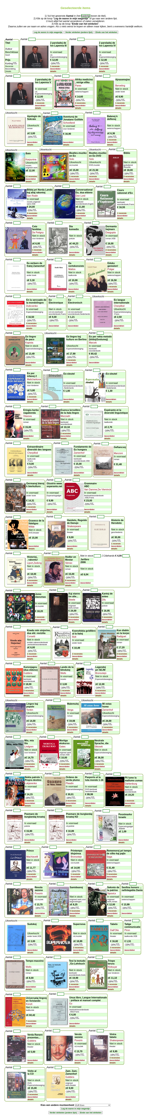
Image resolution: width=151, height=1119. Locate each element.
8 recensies (70, 580)
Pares (78, 85)
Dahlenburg (131, 783)
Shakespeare (74, 526)
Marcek (93, 342)
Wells (63, 673)
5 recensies (74, 617)
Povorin (39, 893)
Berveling (120, 85)
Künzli (29, 1004)
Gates (62, 746)
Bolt (74, 637)
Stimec (68, 563)
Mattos (72, 269)
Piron (127, 930)
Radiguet (121, 636)
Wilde (32, 526)
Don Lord (80, 196)
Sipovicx (111, 893)
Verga (70, 710)
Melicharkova (34, 379)
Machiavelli (32, 856)
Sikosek (99, 746)
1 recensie (55, 66)
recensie (93, 176)
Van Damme (90, 489)
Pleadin (70, 783)
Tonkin (29, 710)
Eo (70, 1003)
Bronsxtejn (100, 673)
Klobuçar (112, 967)
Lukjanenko (31, 783)
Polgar (110, 269)
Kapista (29, 342)
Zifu (104, 599)
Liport (30, 563)
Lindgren (28, 746)
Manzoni (118, 453)
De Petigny (38, 232)
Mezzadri (65, 416)
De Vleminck (104, 489)
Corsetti (31, 636)
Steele (72, 599)
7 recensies (31, 1021)
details (53, 71)
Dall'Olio (114, 930)
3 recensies (107, 617)
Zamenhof (79, 453)
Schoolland (69, 123)
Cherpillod (119, 306)
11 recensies (31, 176)
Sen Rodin (32, 196)
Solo (71, 159)
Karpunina (31, 159)
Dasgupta (111, 232)
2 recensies (80, 103)
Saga (109, 856)
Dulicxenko (32, 306)
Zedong (38, 563)
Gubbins (28, 673)
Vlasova (27, 416)
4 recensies (32, 213)
